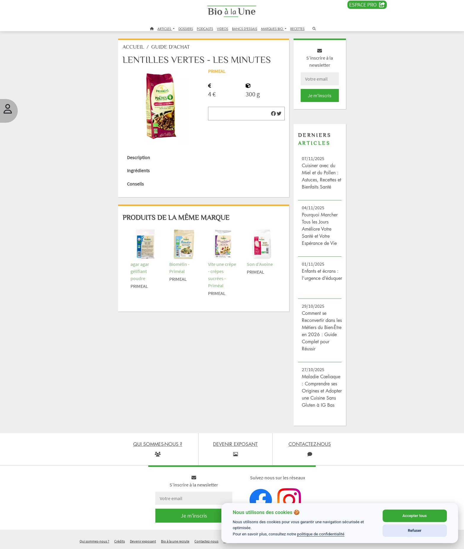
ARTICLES (164, 28)
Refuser (414, 530)
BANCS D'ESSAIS (244, 28)
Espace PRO (367, 4)
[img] (273, 113)
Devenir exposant (143, 541)
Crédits (119, 541)
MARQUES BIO (272, 28)
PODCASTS (205, 28)
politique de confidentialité (320, 534)
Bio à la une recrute (175, 541)
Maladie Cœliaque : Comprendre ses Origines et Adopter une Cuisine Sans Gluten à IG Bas (322, 390)
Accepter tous (414, 515)
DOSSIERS (185, 28)
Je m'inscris (319, 95)
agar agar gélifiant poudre (139, 271)
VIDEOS (222, 28)
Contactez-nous (206, 541)
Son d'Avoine (260, 264)
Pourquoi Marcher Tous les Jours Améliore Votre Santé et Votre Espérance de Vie (320, 228)
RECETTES (297, 28)
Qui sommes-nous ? (94, 541)
